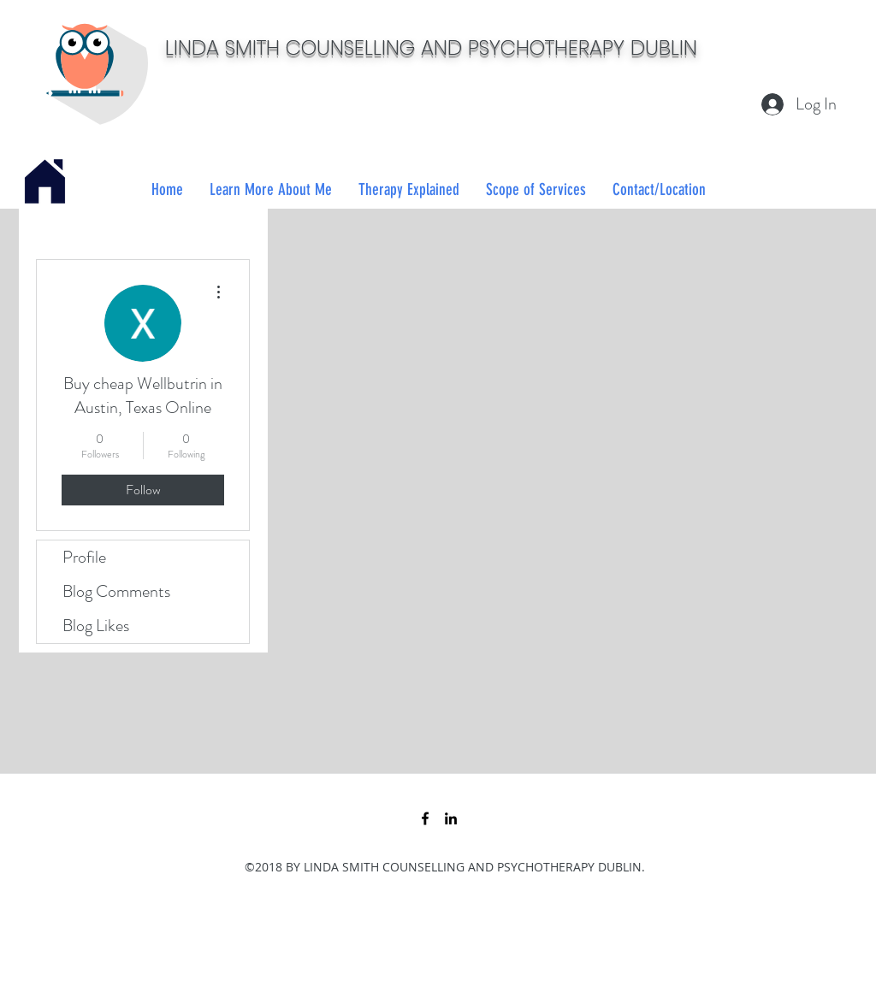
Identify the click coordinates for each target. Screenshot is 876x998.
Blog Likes (95, 625)
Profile (84, 557)
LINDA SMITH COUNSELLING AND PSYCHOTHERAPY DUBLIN (431, 47)
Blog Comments (116, 591)
